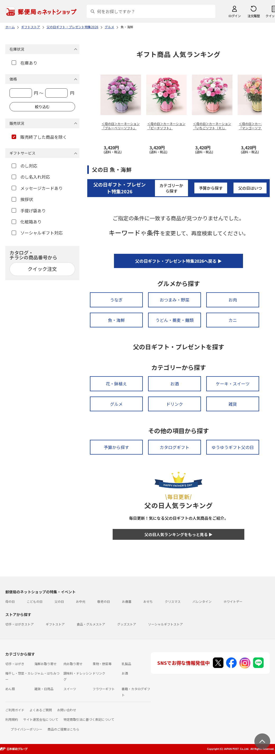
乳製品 (126, 663)
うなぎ (116, 300)
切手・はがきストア (19, 624)
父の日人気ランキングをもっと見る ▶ (178, 534)
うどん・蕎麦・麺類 (174, 320)
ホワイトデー (232, 601)
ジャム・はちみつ (46, 673)
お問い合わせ (66, 710)
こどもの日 (35, 601)
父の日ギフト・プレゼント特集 (119, 187)
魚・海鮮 (116, 320)
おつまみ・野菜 (174, 300)
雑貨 (232, 404)
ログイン (234, 15)
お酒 (174, 383)
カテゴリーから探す (171, 188)
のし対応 (24, 166)
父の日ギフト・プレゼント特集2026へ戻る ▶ (178, 261)
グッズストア (126, 624)
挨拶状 (22, 199)
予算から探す (211, 188)
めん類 (10, 688)
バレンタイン (202, 601)
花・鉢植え (116, 383)
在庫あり (24, 63)
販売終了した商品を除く (39, 137)
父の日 (59, 601)
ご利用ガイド (14, 710)
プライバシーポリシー (26, 729)
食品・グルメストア (91, 624)
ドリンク (174, 404)
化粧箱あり (27, 221)
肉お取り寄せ (72, 663)
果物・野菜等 (102, 663)
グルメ (116, 404)
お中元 (80, 601)
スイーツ (69, 688)
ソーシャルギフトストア (165, 624)
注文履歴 (254, 15)
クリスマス (173, 601)
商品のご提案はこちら (63, 729)
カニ (232, 320)
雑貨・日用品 (43, 688)
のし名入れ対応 (31, 177)
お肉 (232, 300)
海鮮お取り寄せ (45, 663)
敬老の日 (103, 601)
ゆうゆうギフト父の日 (233, 447)
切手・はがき (14, 663)
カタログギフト (174, 447)
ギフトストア (55, 624)
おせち (148, 601)
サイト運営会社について (40, 719)
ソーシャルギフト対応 (37, 233)
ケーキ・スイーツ (233, 383)
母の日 (10, 601)
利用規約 (11, 719)
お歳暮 (126, 601)
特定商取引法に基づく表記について (88, 719)
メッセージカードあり (37, 188)
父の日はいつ (250, 188)
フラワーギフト (104, 688)
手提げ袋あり (29, 210)
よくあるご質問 (41, 710)
